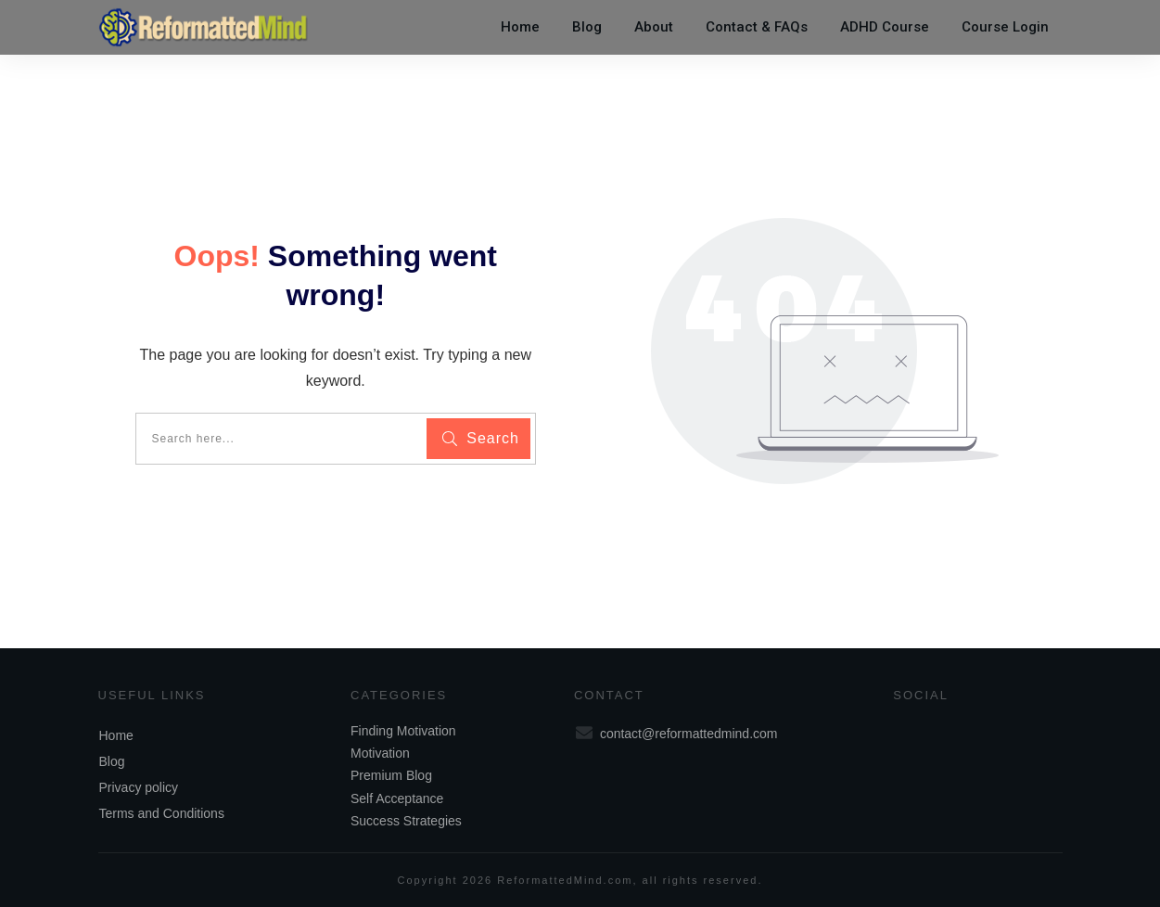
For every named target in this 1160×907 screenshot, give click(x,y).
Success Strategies (406, 820)
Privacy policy (139, 787)
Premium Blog (391, 775)
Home (116, 735)
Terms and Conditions (161, 813)
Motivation (380, 753)
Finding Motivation (403, 730)
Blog (112, 761)
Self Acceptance (397, 798)
